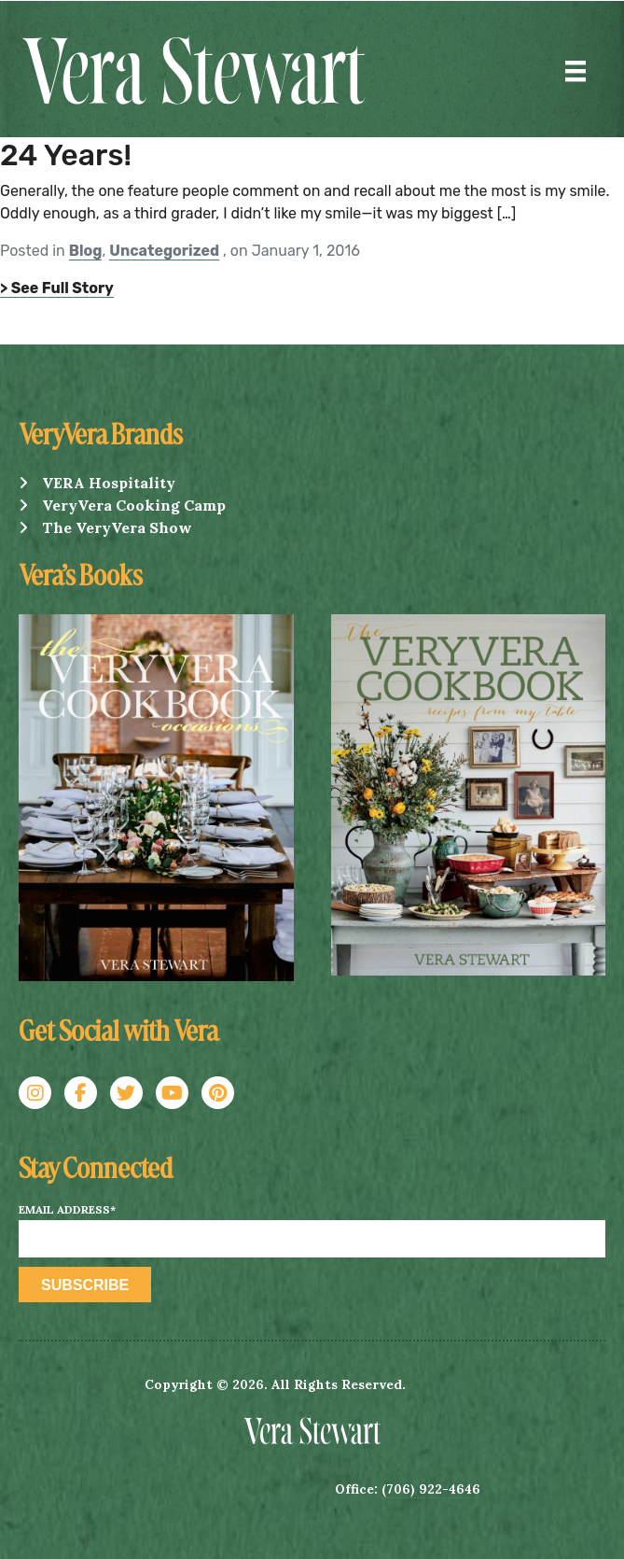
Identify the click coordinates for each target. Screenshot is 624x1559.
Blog (86, 251)
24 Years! (66, 155)
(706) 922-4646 (430, 1489)
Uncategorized (164, 251)
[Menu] (575, 71)
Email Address (67, 1209)
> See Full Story (57, 288)
